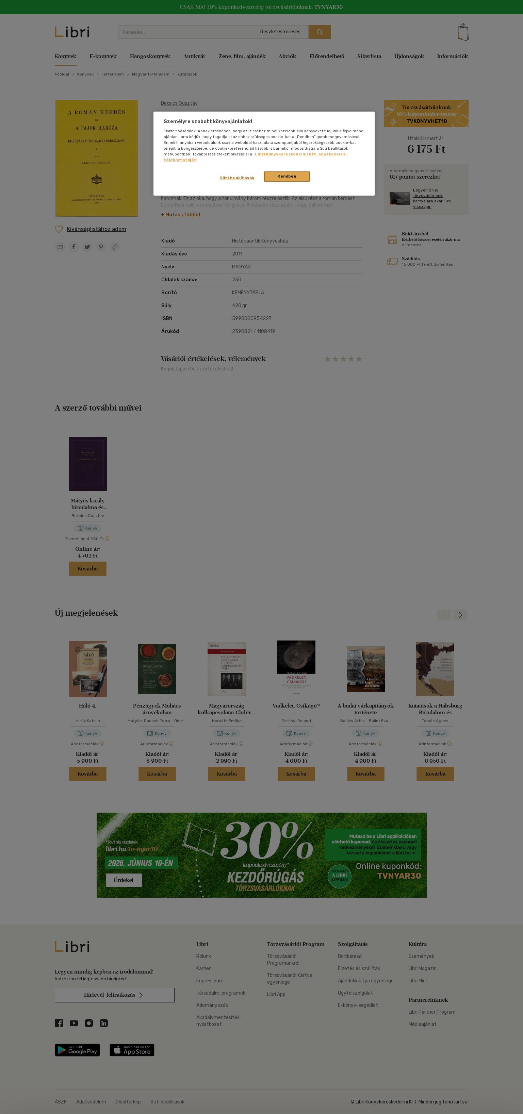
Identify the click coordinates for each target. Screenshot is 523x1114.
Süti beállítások (237, 178)
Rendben (286, 176)
